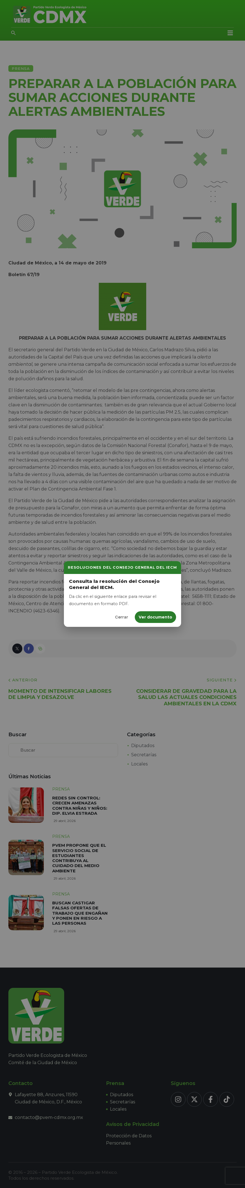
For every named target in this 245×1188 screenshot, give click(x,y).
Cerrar (121, 617)
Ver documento (155, 617)
